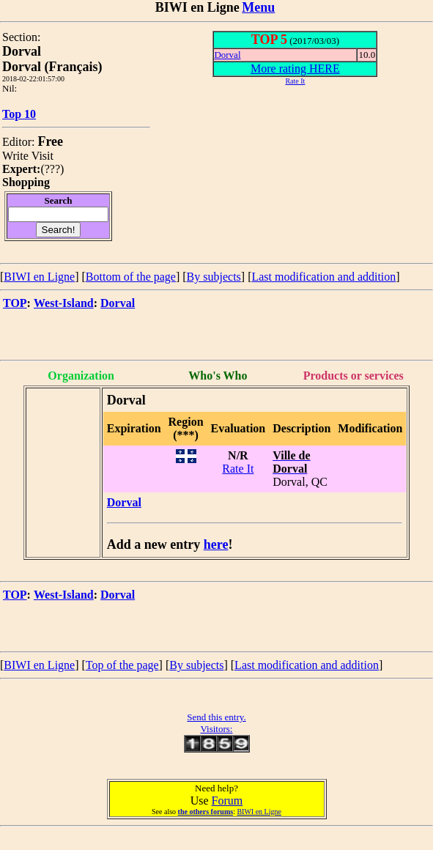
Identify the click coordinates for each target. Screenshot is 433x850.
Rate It (237, 468)
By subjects (214, 276)
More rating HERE (295, 68)
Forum (227, 800)
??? (52, 169)
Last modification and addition (323, 276)
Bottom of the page (131, 276)
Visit (42, 155)
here (216, 544)
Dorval (227, 54)
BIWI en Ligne (39, 276)
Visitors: (216, 728)
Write (15, 155)
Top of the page (122, 665)
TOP (15, 303)
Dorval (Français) (52, 66)
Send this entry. (216, 717)
